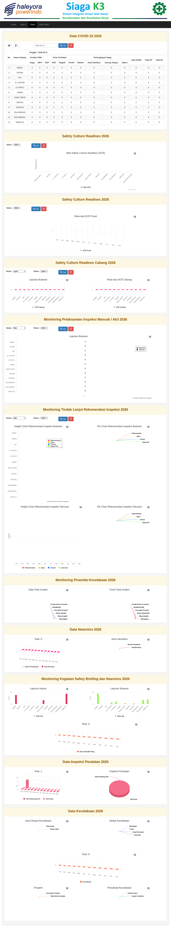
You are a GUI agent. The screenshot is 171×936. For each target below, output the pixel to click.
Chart (32, 24)
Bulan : (16, 271)
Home (13, 24)
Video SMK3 (44, 24)
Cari (63, 45)
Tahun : (13, 144)
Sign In (23, 24)
